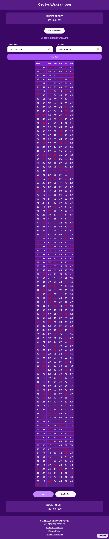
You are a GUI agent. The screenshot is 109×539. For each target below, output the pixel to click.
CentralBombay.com (54, 4)
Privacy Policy (54, 531)
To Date (60, 44)
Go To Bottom (54, 31)
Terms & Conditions (54, 527)
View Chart (54, 57)
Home (43, 495)
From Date (13, 44)
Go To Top (65, 495)
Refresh (102, 536)
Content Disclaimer (54, 534)
